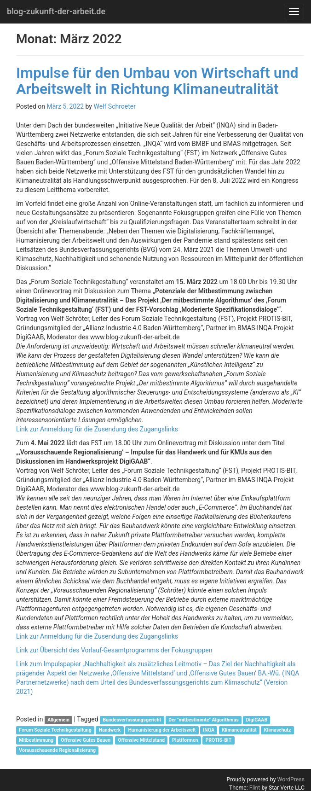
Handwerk (110, 730)
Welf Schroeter (114, 106)
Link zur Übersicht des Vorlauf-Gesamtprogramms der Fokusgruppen (114, 650)
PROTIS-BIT (219, 740)
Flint (254, 788)
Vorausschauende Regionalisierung (57, 750)
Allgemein (58, 720)
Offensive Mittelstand (141, 740)
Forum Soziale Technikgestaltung (55, 730)
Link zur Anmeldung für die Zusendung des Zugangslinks (97, 429)
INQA (208, 730)
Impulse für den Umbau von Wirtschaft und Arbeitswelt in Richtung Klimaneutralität (157, 81)
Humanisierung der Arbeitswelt (162, 730)
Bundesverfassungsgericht (132, 720)
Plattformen (185, 740)
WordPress (291, 779)
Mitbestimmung (36, 740)
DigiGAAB (256, 720)
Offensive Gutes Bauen (85, 740)
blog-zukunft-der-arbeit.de (56, 11)
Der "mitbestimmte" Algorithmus (203, 720)
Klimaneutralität (239, 730)
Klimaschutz (277, 730)
